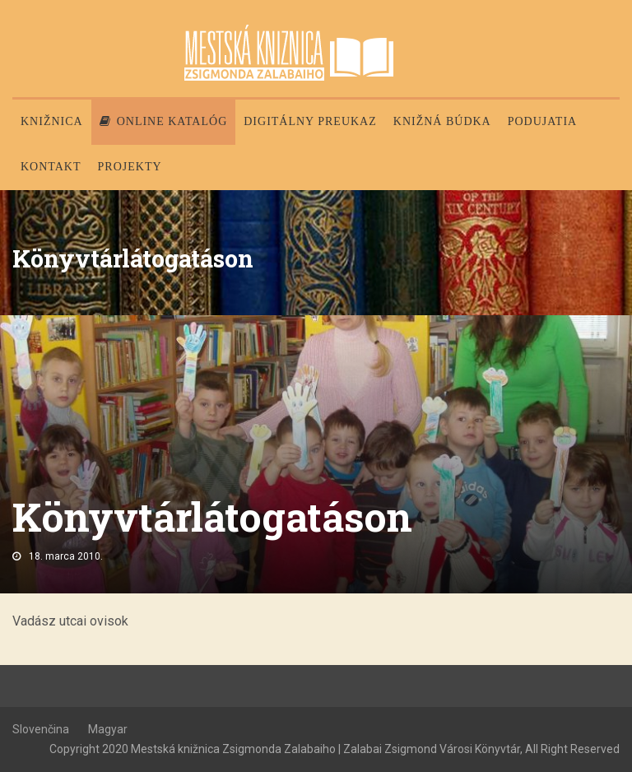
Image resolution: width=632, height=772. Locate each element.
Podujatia (542, 121)
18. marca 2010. (66, 556)
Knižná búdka (442, 121)
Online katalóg (164, 121)
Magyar (108, 729)
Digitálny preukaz (310, 121)
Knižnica (52, 121)
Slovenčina (40, 729)
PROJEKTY (130, 166)
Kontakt (51, 166)
